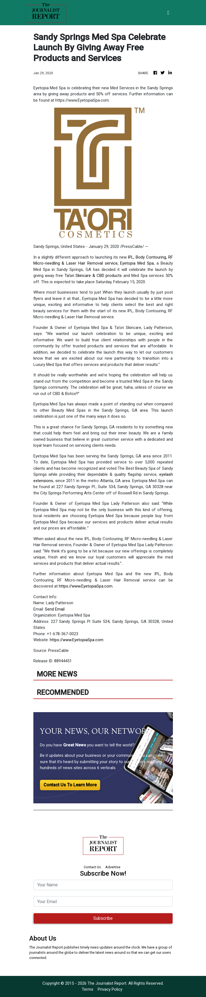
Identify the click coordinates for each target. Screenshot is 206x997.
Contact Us (92, 867)
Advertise (112, 867)
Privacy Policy (110, 989)
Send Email (55, 609)
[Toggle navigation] (168, 12)
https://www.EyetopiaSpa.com (76, 639)
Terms (87, 989)
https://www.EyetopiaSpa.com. (86, 586)
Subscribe (103, 918)
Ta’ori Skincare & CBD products (93, 275)
